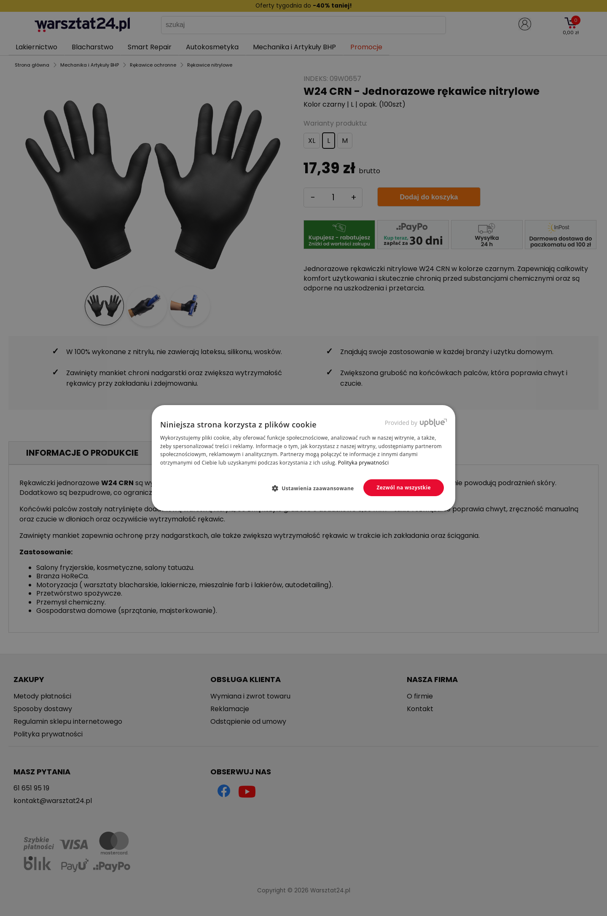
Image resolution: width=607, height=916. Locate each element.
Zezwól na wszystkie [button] (403, 487)
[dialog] (303, 458)
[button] (316, 488)
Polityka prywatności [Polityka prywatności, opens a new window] (363, 462)
